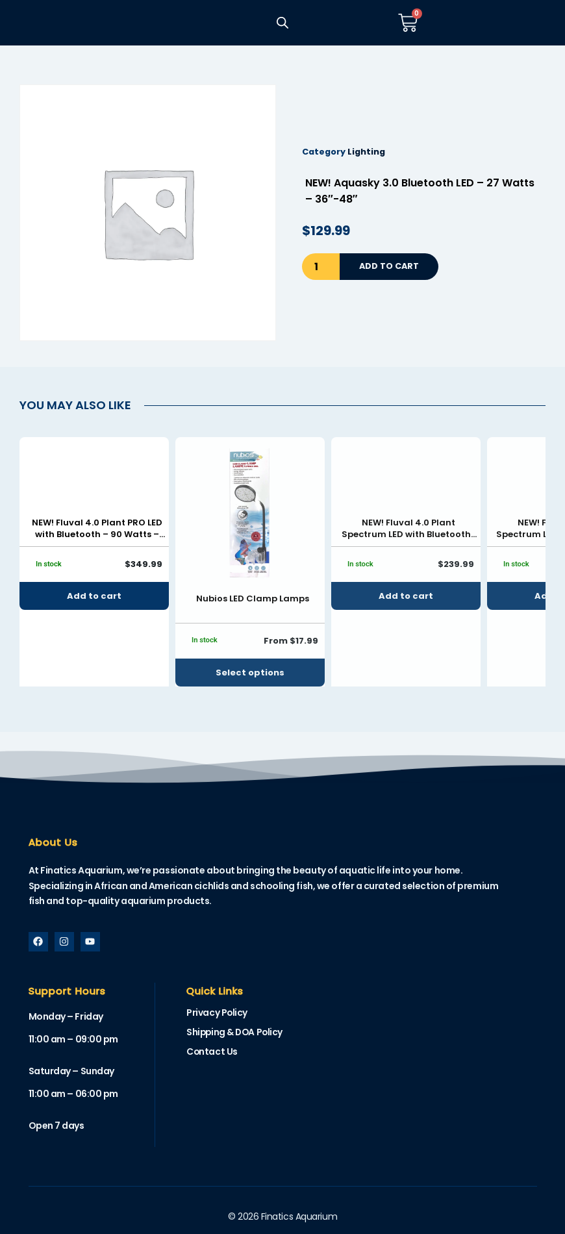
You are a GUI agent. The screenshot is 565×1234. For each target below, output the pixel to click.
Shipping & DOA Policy (236, 1032)
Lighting (366, 151)
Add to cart (389, 265)
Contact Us (212, 1052)
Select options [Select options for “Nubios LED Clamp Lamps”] (250, 672)
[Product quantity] (321, 266)
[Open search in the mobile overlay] (282, 23)
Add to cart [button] (94, 596)
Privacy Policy (217, 1013)
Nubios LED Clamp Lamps (252, 598)
